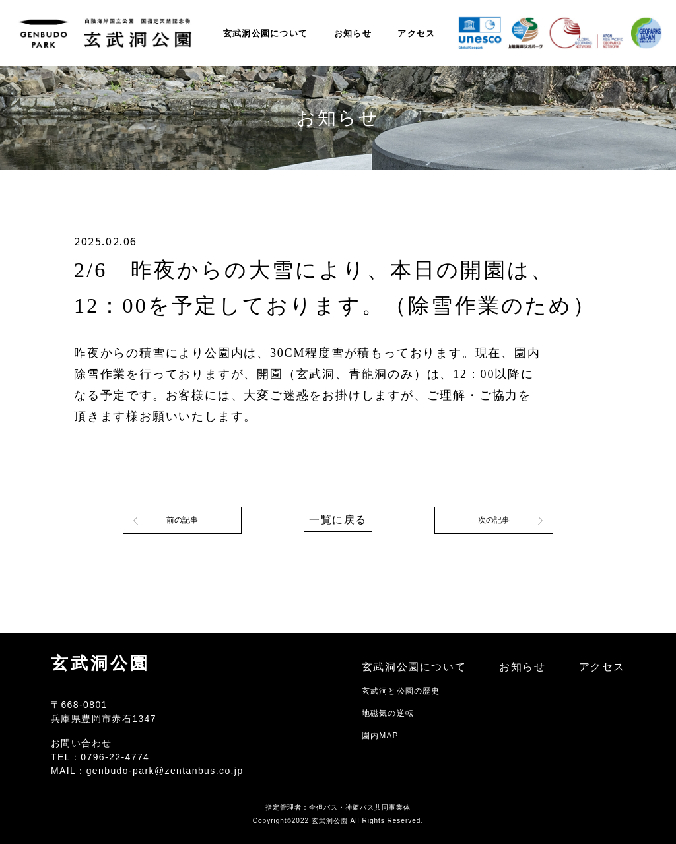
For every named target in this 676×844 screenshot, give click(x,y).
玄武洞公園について (265, 33)
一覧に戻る (338, 519)
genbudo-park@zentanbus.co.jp (165, 770)
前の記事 (182, 520)
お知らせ (353, 33)
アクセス (416, 33)
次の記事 (494, 520)
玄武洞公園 (100, 663)
